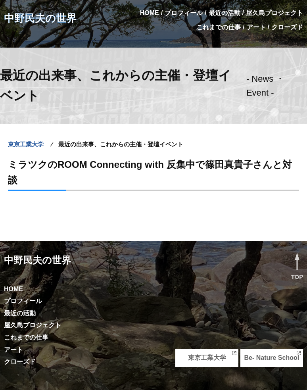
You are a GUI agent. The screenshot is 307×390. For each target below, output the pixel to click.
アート (256, 27)
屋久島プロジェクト (274, 13)
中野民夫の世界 (40, 18)
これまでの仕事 (218, 27)
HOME (149, 13)
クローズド (287, 27)
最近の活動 (224, 13)
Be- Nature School (271, 357)
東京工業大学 (207, 357)
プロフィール (184, 13)
